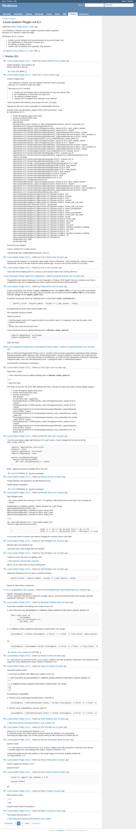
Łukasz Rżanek (47, 61)
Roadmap (39, 14)
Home (4, 1)
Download (18, 14)
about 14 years (58, 760)
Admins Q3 (45, 477)
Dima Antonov (46, 772)
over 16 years (60, 61)
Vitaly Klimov (46, 286)
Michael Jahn (46, 436)
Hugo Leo (45, 666)
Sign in (124, 1)
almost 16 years (55, 655)
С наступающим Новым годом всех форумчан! (24, 276)
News (57, 14)
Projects (9, 1)
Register (130, 1)
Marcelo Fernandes (49, 740)
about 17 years (28, 27)
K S (42, 75)
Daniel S (44, 655)
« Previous (8, 823)
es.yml (13, 489)
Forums (73, 14)
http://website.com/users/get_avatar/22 (24, 561)
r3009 (38, 500)
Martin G (44, 791)
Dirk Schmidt (46, 727)
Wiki (64, 14)
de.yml (13, 473)
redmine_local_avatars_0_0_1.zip (19, 51)
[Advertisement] (116, 62)
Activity (29, 14)
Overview (7, 14)
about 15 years (64, 740)
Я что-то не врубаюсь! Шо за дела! (19, 590)
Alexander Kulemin (48, 602)
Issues (49, 14)
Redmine (60, 830)
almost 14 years (55, 811)
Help (15, 1)
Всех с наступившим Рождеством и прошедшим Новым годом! (31, 347)
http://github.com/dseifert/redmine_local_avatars (29, 660)
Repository (84, 14)
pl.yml (13, 71)
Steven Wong (46, 760)
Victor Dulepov (47, 719)
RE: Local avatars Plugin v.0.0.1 (17, 61)
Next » (27, 823)
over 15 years (59, 719)
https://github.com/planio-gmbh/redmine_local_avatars (30, 819)
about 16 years (63, 602)
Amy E (43, 267)
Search (81, 5)
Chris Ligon (45, 367)
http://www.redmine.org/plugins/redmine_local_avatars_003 (32, 723)
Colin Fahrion (46, 257)
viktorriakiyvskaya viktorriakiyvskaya (59, 590)
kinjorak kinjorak (61, 276)
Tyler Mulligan (46, 541)
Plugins (12, 19)
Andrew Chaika (16, 27)
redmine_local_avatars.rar (21, 652)
